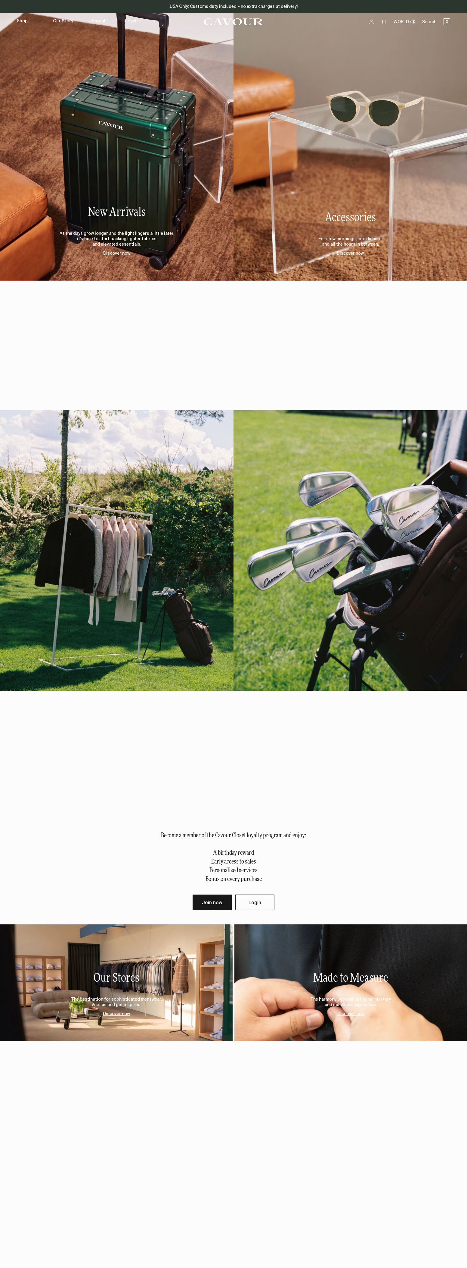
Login (255, 902)
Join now (212, 902)
